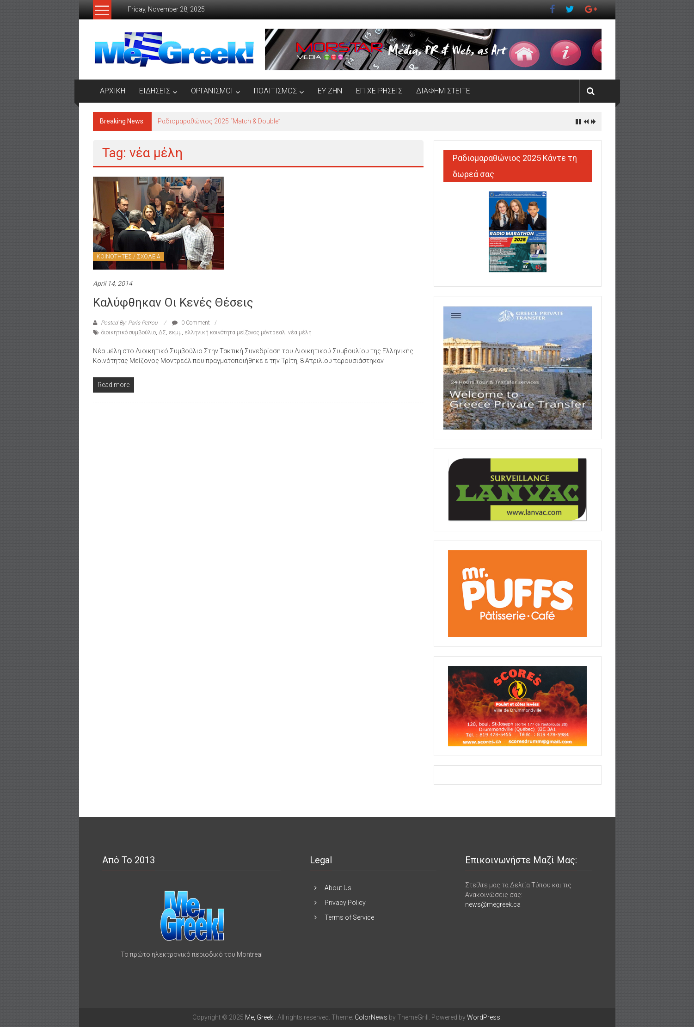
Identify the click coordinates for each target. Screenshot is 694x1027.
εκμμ (175, 332)
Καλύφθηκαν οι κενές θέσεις (173, 302)
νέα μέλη (300, 332)
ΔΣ (162, 332)
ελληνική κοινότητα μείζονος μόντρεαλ (234, 332)
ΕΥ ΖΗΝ (330, 90)
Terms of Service (349, 917)
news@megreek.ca (493, 904)
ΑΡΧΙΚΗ (112, 90)
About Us (338, 888)
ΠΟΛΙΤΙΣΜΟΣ (275, 90)
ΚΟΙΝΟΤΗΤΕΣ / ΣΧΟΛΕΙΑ (128, 256)
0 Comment (191, 323)
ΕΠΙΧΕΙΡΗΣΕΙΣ (379, 90)
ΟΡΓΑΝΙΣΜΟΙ (212, 90)
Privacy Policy (345, 902)
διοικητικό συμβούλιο (128, 332)
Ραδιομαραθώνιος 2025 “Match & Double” (219, 121)
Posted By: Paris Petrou (129, 323)
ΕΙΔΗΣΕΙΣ (154, 90)
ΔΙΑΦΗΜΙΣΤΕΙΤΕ (443, 90)
